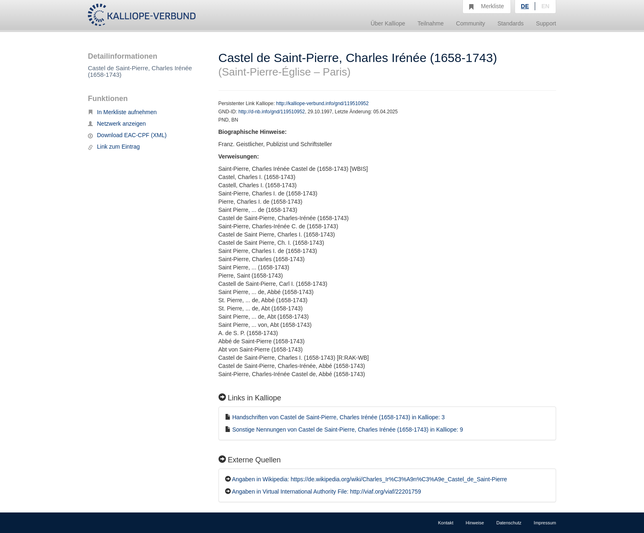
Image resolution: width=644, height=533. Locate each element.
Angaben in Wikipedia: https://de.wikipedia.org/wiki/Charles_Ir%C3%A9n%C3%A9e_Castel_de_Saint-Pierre (369, 479)
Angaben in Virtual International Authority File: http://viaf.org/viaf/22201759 (326, 491)
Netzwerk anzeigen (117, 123)
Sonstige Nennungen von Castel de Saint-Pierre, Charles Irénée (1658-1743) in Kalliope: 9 (347, 429)
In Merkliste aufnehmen (122, 112)
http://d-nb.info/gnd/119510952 (271, 112)
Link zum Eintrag (114, 146)
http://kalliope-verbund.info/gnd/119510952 (322, 103)
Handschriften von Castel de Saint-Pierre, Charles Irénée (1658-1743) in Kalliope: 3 (338, 417)
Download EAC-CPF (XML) (127, 135)
